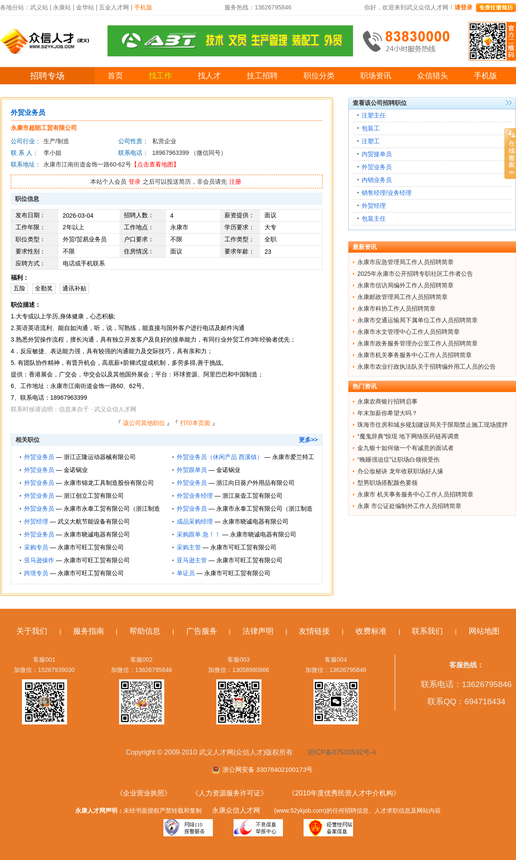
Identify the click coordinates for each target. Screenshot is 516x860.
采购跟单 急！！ (199, 534)
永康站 (62, 7)
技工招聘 (262, 75)
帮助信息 (144, 631)
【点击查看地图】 (155, 164)
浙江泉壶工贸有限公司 (252, 495)
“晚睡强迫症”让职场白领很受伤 (398, 459)
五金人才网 (114, 7)
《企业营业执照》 (143, 793)
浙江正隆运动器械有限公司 (100, 456)
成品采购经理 (195, 521)
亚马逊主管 (192, 560)
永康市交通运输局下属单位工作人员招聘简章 (417, 320)
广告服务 (201, 631)
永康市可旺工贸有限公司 (91, 547)
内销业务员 (377, 179)
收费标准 (371, 631)
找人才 (209, 75)
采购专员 (36, 547)
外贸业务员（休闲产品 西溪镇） (220, 456)
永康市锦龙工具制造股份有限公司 (109, 482)
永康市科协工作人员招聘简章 (396, 308)
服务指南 (88, 631)
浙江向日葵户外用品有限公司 (255, 482)
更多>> (308, 439)
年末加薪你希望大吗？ (387, 413)
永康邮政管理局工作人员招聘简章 (402, 296)
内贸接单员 (377, 154)
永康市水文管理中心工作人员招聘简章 (408, 331)
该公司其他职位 (144, 422)
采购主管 (189, 547)
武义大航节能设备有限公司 (94, 521)
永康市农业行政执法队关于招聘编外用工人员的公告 (426, 366)
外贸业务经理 (195, 495)
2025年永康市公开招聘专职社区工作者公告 (415, 273)
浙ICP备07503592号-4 (341, 752)
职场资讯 (375, 75)
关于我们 (31, 631)
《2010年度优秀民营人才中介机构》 (344, 793)
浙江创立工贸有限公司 (94, 495)
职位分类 (319, 75)
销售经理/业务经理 (387, 192)
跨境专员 (36, 573)
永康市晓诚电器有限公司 (255, 521)
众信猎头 (432, 75)
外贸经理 (36, 521)
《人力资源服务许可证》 (229, 793)
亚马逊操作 (39, 560)
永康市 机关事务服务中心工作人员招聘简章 (415, 494)
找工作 (160, 75)
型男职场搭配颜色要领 (387, 482)
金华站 (85, 7)
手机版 (485, 75)
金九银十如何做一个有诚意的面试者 (405, 447)
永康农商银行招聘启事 (387, 401)
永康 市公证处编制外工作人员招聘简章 (409, 505)
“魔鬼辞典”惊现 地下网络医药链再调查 (408, 436)
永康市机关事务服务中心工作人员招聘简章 (414, 354)
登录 (135, 181)
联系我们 (427, 631)
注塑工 (371, 141)
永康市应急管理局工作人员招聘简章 (405, 262)
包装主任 (374, 218)
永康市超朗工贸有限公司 (44, 127)
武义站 (39, 7)
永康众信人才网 (236, 810)
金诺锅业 (76, 469)
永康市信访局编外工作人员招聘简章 (405, 285)
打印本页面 (195, 422)
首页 (115, 75)
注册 (235, 181)
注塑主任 (374, 115)
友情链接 (314, 631)
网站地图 (484, 631)
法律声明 (258, 631)
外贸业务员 (39, 456)
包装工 (371, 128)
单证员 (186, 573)
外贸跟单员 (192, 469)
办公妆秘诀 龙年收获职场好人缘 (400, 471)
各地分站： (15, 7)
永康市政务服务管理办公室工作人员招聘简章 (417, 343)
